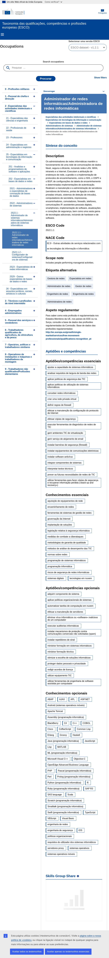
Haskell (76, 735)
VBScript (52, 818)
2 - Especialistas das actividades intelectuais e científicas (18, 108)
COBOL (86, 723)
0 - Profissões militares (17, 89)
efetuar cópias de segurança (62, 419)
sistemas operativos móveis (61, 854)
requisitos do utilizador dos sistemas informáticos (72, 842)
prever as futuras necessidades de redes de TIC (71, 474)
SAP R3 (89, 788)
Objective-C (79, 759)
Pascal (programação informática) (74, 771)
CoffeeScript (65, 729)
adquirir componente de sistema (63, 594)
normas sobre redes (57, 554)
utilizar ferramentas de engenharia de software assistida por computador (70, 682)
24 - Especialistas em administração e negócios (18, 146)
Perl (49, 777)
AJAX (62, 699)
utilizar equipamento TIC (60, 675)
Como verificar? (53, 2)
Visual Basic (68, 818)
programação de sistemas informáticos (67, 560)
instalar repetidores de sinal (61, 640)
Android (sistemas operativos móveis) (66, 705)
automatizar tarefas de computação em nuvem (70, 606)
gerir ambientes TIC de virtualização (65, 433)
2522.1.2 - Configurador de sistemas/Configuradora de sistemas (22, 256)
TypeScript (90, 812)
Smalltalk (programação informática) (65, 806)
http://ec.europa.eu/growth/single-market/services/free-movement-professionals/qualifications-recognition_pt (68, 335)
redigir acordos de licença (60, 669)
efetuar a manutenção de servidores (65, 612)
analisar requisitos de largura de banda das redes (72, 373)
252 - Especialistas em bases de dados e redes (20, 180)
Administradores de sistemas (59, 126)
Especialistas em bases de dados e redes (68, 123)
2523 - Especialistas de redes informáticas (21, 268)
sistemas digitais (56, 578)
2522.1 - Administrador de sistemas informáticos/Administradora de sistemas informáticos (22, 219)
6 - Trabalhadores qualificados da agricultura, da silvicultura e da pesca (19, 334)
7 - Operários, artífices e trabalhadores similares (17, 345)
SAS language (55, 794)
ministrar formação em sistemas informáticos (70, 646)
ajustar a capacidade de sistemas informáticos (70, 367)
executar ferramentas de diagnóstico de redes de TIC (72, 425)
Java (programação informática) (63, 741)
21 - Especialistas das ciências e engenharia (17, 119)
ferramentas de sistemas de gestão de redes (70, 513)
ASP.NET (85, 699)
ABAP (51, 699)
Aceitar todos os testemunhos (27, 951)
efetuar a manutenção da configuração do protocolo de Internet (73, 411)
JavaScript (90, 741)
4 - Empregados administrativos (13, 311)
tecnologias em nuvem (81, 578)
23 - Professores (14, 137)
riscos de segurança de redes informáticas (68, 572)
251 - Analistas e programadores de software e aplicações (19, 169)
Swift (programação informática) (63, 812)
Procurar (45, 78)
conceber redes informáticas (61, 393)
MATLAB (61, 747)
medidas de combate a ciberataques (65, 536)
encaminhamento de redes (61, 507)
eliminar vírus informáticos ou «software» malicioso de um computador (73, 618)
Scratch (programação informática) (65, 800)
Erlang (51, 735)
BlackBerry (53, 723)
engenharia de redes (58, 824)
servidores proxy (56, 848)
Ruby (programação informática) (63, 788)
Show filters (100, 77)
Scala (70, 794)
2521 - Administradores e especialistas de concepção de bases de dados (21, 192)
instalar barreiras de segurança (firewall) (67, 445)
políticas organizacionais (60, 836)
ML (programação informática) (62, 753)
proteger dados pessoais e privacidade (67, 663)
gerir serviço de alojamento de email (65, 439)
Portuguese (102, 11)
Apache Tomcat (55, 711)
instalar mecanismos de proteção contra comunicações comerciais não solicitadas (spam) (72, 632)
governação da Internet (59, 519)
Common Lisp (84, 729)
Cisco (50, 729)
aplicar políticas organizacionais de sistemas (69, 600)
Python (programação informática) (64, 782)
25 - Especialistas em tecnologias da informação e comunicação (19, 157)
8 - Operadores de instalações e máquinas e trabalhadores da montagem (18, 358)
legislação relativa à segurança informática (69, 531)
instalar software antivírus (60, 457)
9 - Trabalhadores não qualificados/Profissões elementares (17, 371)
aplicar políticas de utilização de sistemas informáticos (68, 385)
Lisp (50, 747)
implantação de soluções (60, 525)
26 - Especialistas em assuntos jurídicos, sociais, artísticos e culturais (19, 291)
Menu (2, 34)
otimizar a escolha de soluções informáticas (69, 657)
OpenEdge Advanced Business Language (68, 765)
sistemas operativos (79, 848)
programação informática (60, 566)
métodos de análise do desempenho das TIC (70, 548)
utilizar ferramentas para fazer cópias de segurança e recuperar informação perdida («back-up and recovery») (73, 482)
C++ (75, 723)
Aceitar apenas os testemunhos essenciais (68, 951)
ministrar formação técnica (61, 652)
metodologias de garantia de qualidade (67, 542)
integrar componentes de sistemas (65, 463)
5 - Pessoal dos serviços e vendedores (19, 321)
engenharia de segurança (60, 830)
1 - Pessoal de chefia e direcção (17, 97)
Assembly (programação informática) (66, 717)
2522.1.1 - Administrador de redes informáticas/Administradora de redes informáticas (22, 238)
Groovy (63, 735)
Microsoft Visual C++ (58, 759)
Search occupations (53, 61)
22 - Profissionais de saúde (16, 129)
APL (72, 699)
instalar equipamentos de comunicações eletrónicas (73, 451)
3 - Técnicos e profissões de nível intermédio (18, 302)
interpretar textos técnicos (60, 469)
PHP (50, 771)
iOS (80, 830)
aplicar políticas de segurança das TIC (66, 379)
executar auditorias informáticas (63, 626)
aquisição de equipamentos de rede (65, 501)
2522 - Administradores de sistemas (21, 204)
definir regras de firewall (59, 405)
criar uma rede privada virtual (62, 399)
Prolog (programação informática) (73, 777)
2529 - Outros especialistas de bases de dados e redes (21, 279)
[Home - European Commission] (15, 11)
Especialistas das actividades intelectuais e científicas (71, 117)
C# (65, 723)
